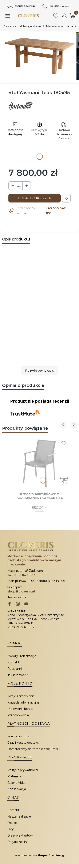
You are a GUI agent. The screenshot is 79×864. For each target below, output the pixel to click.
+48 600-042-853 (21, 575)
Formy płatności (19, 736)
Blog (10, 829)
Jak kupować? (17, 675)
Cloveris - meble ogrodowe (22, 26)
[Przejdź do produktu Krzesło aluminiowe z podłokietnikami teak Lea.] (39, 463)
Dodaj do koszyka (34, 198)
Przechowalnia (18, 715)
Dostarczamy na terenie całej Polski (33, 749)
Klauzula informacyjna (23, 702)
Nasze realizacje (19, 816)
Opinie (12, 823)
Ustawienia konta (20, 709)
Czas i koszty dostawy (23, 742)
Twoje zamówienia (21, 696)
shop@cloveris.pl (25, 5)
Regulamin (15, 669)
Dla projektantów (20, 835)
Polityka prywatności (22, 770)
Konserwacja (16, 789)
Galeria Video (17, 783)
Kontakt (13, 662)
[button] (39, 370)
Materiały (14, 776)
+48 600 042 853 (59, 5)
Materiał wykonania (59, 26)
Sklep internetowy (38, 855)
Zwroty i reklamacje (21, 656)
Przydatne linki (18, 842)
